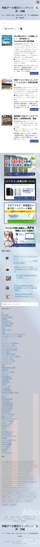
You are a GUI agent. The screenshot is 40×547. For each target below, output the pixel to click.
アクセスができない (9, 436)
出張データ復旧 (24, 95)
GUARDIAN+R (26, 517)
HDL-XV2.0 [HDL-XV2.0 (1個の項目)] (24, 466)
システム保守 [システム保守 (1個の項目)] (7, 493)
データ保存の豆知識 (9, 350)
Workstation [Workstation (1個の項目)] (33, 481)
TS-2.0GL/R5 (7, 378)
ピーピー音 (6, 386)
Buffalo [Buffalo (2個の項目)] (13, 462)
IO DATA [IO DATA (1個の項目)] (5, 470)
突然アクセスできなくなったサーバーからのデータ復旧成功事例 (26, 82)
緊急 (17, 95)
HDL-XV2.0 (6, 401)
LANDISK (5, 380)
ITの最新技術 (7, 326)
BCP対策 (17, 53)
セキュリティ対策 (8, 345)
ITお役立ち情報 (7, 323)
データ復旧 (30, 53)
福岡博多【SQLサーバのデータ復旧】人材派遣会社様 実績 (26, 117)
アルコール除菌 (8, 421)
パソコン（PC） (8, 359)
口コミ (4, 429)
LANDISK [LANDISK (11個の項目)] (13, 470)
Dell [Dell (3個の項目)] (18, 462)
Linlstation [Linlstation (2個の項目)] (28, 470)
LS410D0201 (7, 390)
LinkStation (6, 389)
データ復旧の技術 (27, 57)
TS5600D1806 (7, 405)
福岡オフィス (26, 55)
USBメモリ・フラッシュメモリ (14, 334)
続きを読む (34, 73)
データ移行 (6, 447)
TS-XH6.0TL (6, 410)
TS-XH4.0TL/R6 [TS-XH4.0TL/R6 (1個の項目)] (22, 481)
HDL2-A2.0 (6, 425)
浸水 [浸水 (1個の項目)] (28, 497)
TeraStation (6, 376)
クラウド (5, 338)
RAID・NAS (29, 44)
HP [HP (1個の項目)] (31, 466)
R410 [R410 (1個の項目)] (26, 477)
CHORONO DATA (30, 519)
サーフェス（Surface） (10, 343)
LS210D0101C (7, 399)
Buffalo (4, 438)
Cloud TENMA (20, 89)
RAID (15, 63)
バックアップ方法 (19, 46)
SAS (33, 59)
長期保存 (5, 370)
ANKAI (20, 519)
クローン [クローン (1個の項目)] (19, 489)
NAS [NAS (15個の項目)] (27, 474)
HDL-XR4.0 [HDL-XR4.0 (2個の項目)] (14, 466)
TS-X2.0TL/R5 (7, 407)
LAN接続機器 (7, 444)
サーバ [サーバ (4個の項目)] (26, 489)
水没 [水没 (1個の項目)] (23, 497)
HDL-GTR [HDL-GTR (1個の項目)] (6, 466)
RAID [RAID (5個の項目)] (31, 477)
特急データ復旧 (14, 517)
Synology (5, 449)
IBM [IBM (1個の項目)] (35, 466)
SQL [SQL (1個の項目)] (4, 481)
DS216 (4, 451)
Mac (3, 328)
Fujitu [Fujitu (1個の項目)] (23, 462)
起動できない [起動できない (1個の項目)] (20, 501)
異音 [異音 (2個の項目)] (4, 501)
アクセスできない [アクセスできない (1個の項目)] (8, 489)
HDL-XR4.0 (6, 412)
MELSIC (16, 521)
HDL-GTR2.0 (7, 434)
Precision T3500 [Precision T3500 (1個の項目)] (17, 477)
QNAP (27, 46)
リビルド (33, 46)
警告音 (4, 384)
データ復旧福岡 (31, 61)
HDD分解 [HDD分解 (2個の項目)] (31, 462)
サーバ (36, 44)
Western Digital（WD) (31, 123)
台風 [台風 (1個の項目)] (18, 497)
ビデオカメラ (7, 363)
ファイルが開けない (26, 49)
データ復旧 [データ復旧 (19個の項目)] (16, 493)
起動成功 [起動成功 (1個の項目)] (29, 501)
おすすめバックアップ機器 (12, 336)
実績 (17, 49)
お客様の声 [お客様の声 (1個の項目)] (6, 485)
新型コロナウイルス (9, 419)
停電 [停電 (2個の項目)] (4, 497)
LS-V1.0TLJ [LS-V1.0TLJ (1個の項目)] (6, 474)
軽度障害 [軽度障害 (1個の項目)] (5, 504)
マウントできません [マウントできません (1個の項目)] (29, 493)
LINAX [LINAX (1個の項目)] (21, 470)
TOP (6, 517)
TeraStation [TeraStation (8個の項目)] (11, 481)
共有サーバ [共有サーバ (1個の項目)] (11, 497)
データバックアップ (31, 87)
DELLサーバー (26, 59)
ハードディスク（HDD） (11, 356)
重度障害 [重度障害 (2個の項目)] (13, 504)
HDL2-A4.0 (6, 382)
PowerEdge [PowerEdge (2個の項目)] (6, 477)
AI (33, 49)
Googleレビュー (8, 432)
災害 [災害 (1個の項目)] (34, 497)
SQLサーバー (30, 131)
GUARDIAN (17, 55)
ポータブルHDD (8, 414)
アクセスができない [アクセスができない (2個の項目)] (18, 485)
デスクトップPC (8, 372)
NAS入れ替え (7, 442)
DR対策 (4, 319)
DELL (19, 57)
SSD (3, 332)
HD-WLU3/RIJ (7, 408)
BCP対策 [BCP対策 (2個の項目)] (5, 462)
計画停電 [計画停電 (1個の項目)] (10, 501)
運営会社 (23, 521)
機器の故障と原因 (29, 51)
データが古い (7, 453)
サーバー (23, 53)
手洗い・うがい (8, 423)
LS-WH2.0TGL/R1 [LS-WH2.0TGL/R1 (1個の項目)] (17, 474)
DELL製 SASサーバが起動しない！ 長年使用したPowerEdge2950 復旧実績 (25, 38)
